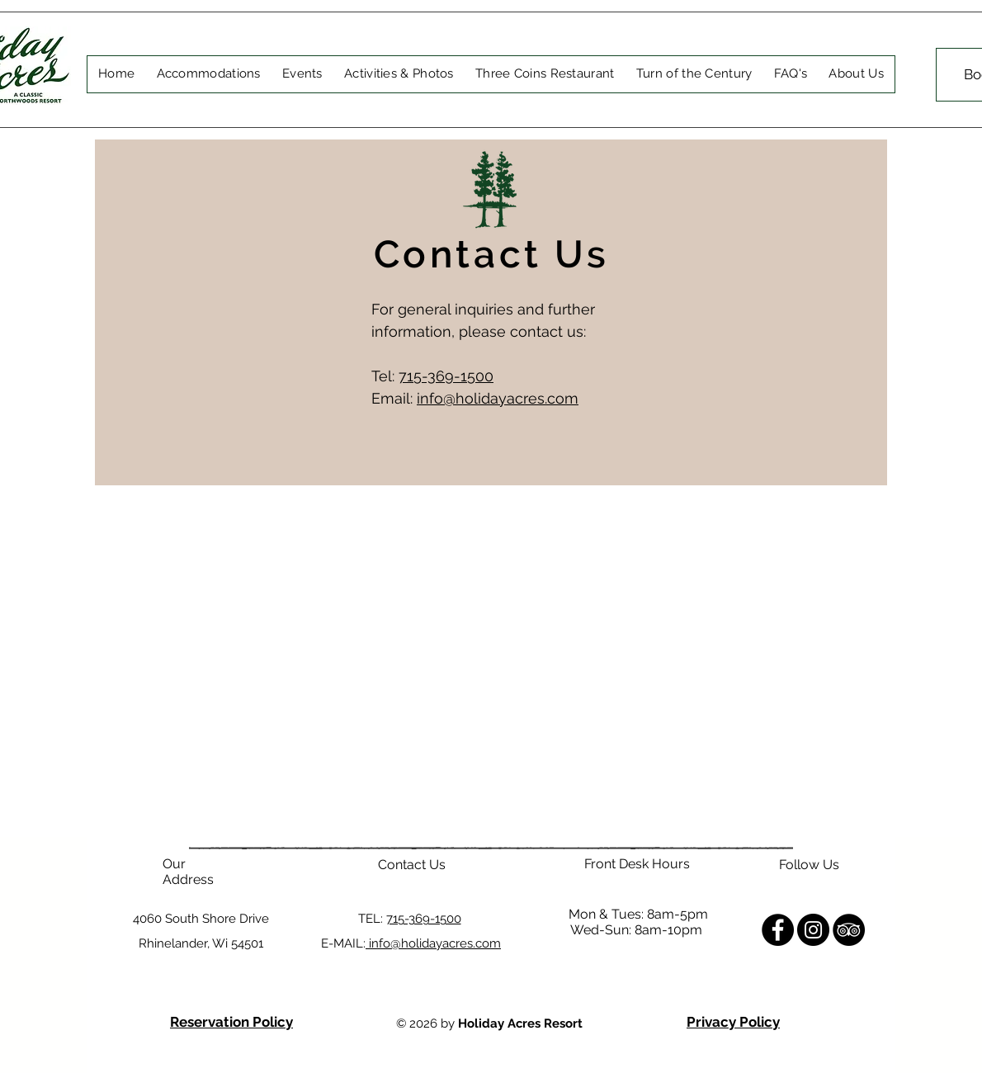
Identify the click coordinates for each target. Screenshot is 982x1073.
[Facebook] (778, 930)
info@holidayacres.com (497, 398)
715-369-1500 (446, 376)
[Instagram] (813, 930)
